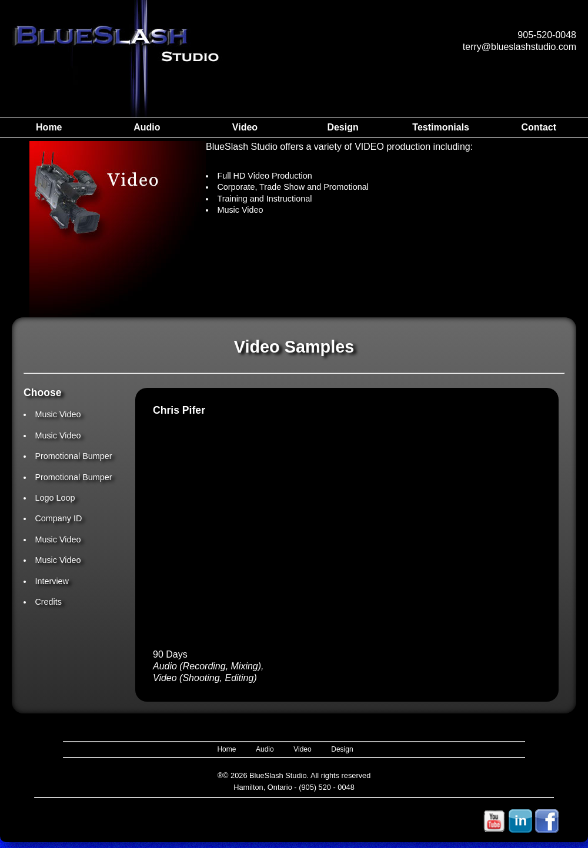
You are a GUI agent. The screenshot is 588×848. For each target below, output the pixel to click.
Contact (538, 127)
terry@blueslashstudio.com (519, 47)
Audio (146, 127)
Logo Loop (55, 497)
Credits (48, 601)
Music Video (58, 414)
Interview (52, 581)
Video (245, 127)
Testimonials (440, 127)
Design (342, 127)
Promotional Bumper (73, 456)
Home (49, 127)
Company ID (58, 518)
